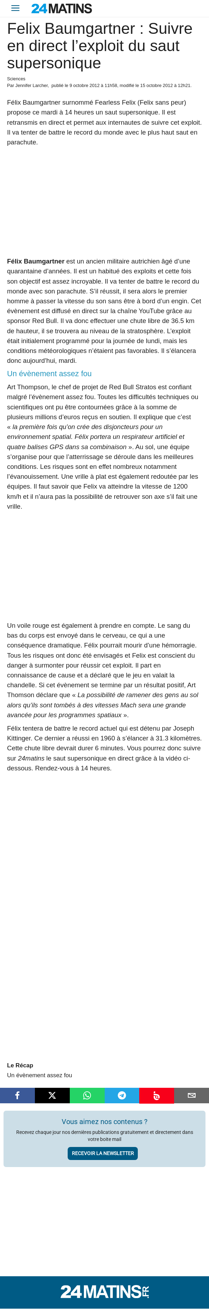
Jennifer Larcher (31, 85)
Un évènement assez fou (39, 1075)
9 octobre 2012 (84, 85)
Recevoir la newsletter (103, 1153)
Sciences (16, 78)
